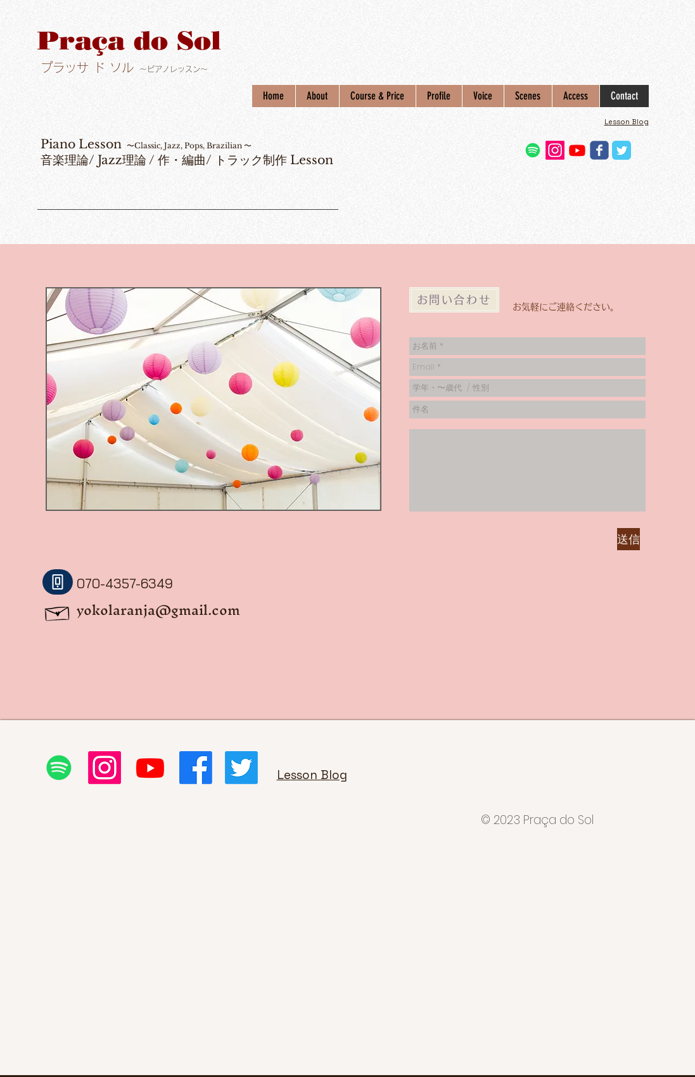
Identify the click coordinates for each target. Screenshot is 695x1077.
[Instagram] (554, 150)
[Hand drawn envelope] (57, 611)
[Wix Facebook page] (599, 150)
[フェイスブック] (195, 767)
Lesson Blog (626, 121)
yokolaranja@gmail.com (158, 610)
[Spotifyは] (532, 150)
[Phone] (57, 582)
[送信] (628, 539)
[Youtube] (577, 150)
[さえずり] (241, 767)
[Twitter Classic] (621, 150)
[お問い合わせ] (454, 300)
